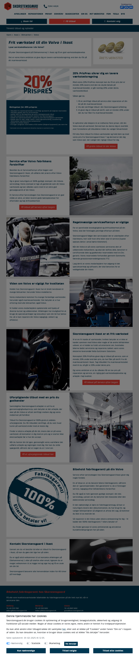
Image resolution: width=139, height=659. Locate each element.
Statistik (35, 643)
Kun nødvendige (26, 650)
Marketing (54, 643)
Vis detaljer (71, 644)
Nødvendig (17, 643)
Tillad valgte (69, 650)
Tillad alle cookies (113, 650)
